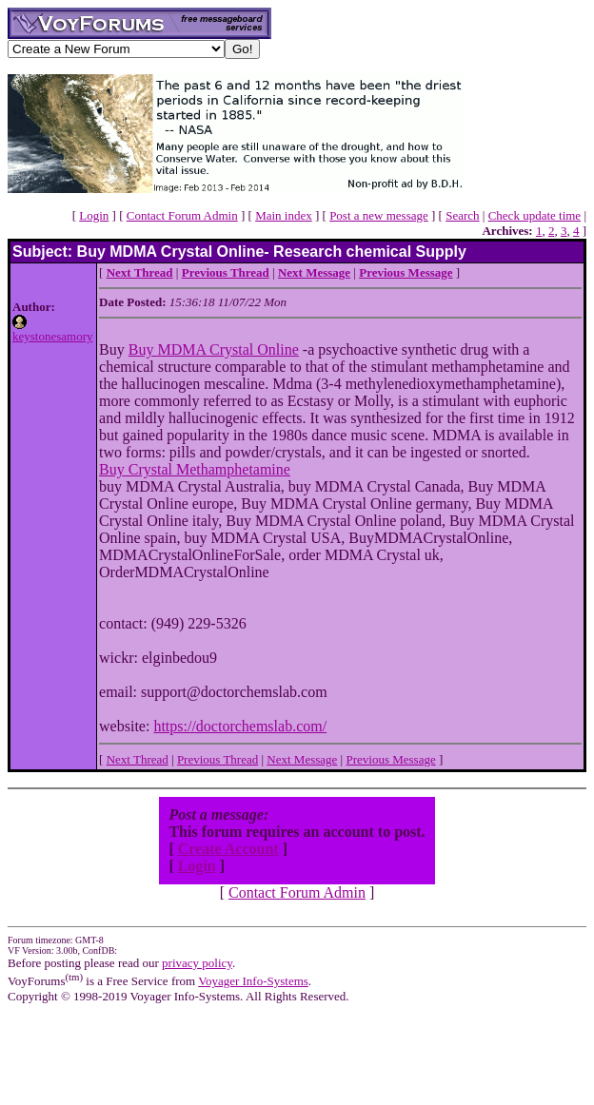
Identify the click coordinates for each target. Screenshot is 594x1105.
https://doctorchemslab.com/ (240, 726)
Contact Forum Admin (182, 215)
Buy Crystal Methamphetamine (194, 469)
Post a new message (378, 215)
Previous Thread (217, 759)
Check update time (534, 215)
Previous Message (390, 759)
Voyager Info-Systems (253, 981)
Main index (283, 215)
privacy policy (197, 963)
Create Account (228, 849)
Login (94, 215)
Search (462, 215)
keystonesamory (52, 336)
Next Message (302, 759)
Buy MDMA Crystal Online (214, 349)
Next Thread (137, 759)
